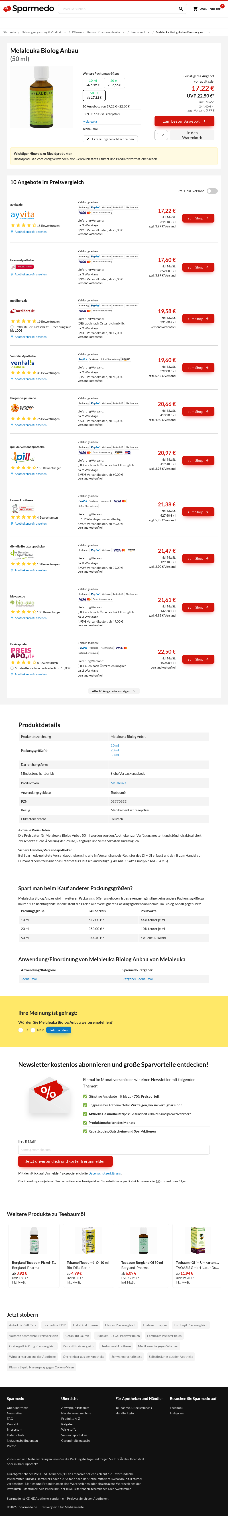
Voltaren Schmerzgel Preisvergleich (33, 1336)
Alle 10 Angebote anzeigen (114, 691)
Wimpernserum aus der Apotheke (32, 1357)
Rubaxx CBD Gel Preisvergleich (118, 1336)
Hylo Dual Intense (85, 1325)
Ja (26, 1030)
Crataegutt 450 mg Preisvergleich (32, 1346)
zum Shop (198, 218)
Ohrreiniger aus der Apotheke (83, 1357)
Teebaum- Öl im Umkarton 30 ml (198, 1263)
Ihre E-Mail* (27, 1142)
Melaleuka (90, 121)
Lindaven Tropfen (155, 1325)
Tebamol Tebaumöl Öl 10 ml (88, 1263)
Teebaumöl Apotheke (116, 1346)
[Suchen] (179, 9)
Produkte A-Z (70, 1419)
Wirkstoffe (68, 1430)
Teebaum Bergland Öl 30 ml (142, 1263)
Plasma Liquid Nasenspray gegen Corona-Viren (41, 1367)
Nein (40, 1030)
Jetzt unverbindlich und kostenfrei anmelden (65, 1161)
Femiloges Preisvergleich (164, 1336)
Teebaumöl (29, 979)
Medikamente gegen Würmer (158, 1346)
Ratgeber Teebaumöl (137, 979)
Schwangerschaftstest (127, 1357)
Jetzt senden (59, 1030)
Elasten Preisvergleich (120, 1325)
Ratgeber (67, 1424)
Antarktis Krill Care (22, 1325)
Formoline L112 (55, 1325)
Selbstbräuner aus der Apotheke (171, 1357)
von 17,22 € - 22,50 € (106, 106)
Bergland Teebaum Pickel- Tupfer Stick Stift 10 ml (34, 1263)
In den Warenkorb (192, 135)
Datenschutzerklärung (104, 1173)
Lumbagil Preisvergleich (191, 1325)
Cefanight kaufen (77, 1336)
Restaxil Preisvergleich (78, 1346)
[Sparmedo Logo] (29, 8)
